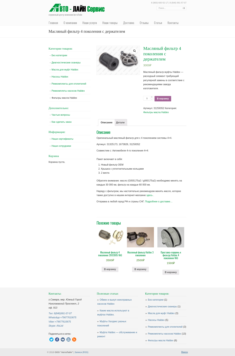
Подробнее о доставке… (159, 201)
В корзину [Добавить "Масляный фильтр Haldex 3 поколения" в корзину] (140, 269)
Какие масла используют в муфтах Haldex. (113, 312)
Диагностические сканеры (66, 62)
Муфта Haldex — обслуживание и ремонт (117, 334)
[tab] (106, 122)
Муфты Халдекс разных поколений (111, 323)
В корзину (163, 98)
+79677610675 (68, 317)
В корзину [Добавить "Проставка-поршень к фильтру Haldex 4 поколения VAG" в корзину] (171, 272)
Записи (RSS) (81, 352)
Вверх (184, 352)
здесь (149, 195)
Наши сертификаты (62, 139)
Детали (120, 122)
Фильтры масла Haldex (156, 112)
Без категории (59, 55)
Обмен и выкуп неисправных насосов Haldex (114, 301)
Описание (106, 122)
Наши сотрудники (61, 146)
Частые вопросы (61, 115)
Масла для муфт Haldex (65, 69)
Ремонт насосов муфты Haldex (78, 7)
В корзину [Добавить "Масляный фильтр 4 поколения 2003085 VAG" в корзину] (110, 269)
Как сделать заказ (61, 122)
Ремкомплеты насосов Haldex (68, 91)
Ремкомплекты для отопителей (69, 83)
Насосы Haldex (60, 76)
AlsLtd (60, 325)
